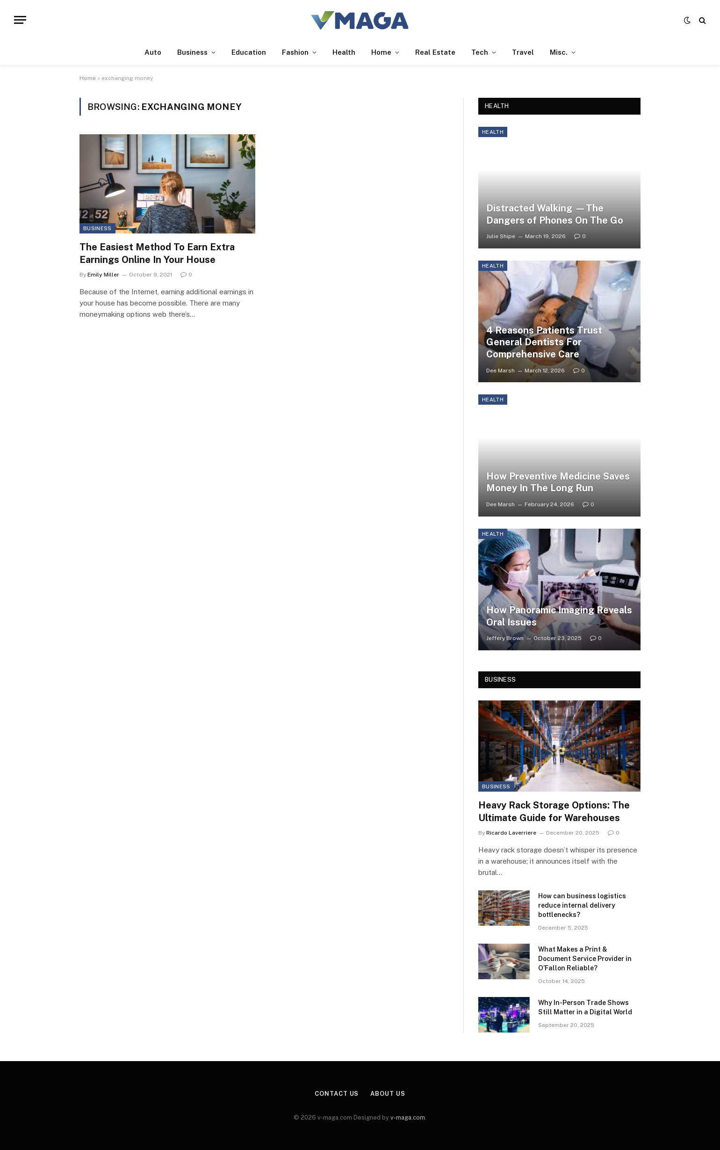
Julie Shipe (500, 236)
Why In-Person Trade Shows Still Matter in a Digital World (585, 1007)
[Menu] (20, 19)
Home (381, 52)
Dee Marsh (500, 370)
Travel (523, 52)
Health (343, 52)
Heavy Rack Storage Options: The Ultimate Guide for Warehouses (554, 811)
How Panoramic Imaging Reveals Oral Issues (559, 616)
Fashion (295, 52)
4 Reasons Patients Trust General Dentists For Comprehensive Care (544, 342)
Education (248, 52)
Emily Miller (103, 274)
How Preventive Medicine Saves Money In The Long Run (558, 482)
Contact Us (337, 1093)
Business (192, 52)
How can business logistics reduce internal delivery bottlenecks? (582, 905)
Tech (479, 52)
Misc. (559, 52)
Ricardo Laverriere (511, 833)
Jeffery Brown (505, 638)
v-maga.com (407, 1117)
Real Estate (435, 52)
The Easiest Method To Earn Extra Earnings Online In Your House (157, 253)
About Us (387, 1093)
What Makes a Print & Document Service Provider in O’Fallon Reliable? (585, 959)
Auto (152, 52)
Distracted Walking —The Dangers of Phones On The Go (554, 214)
